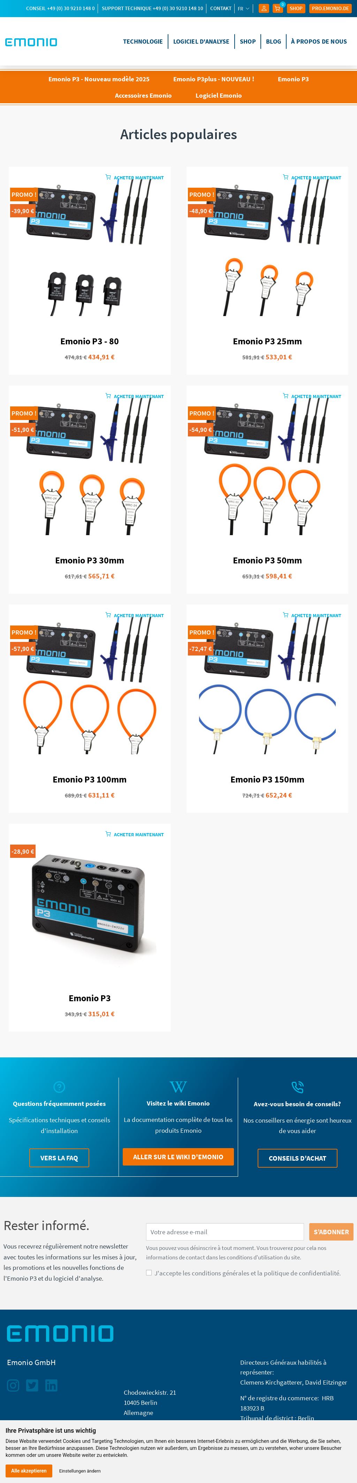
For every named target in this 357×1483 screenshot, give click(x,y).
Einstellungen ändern (80, 1471)
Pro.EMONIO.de (330, 8)
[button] (59, 1157)
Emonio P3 (293, 79)
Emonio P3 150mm (267, 779)
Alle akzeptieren (29, 1471)
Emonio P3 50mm (267, 560)
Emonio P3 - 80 (89, 341)
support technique (152, 8)
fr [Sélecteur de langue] (241, 8)
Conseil (60, 8)
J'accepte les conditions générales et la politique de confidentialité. (247, 1272)
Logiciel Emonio (219, 95)
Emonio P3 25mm (267, 341)
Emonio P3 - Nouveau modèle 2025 (99, 79)
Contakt (220, 8)
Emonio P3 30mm (89, 560)
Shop (296, 8)
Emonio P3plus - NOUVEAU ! (213, 79)
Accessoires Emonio (143, 95)
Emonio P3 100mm (90, 779)
